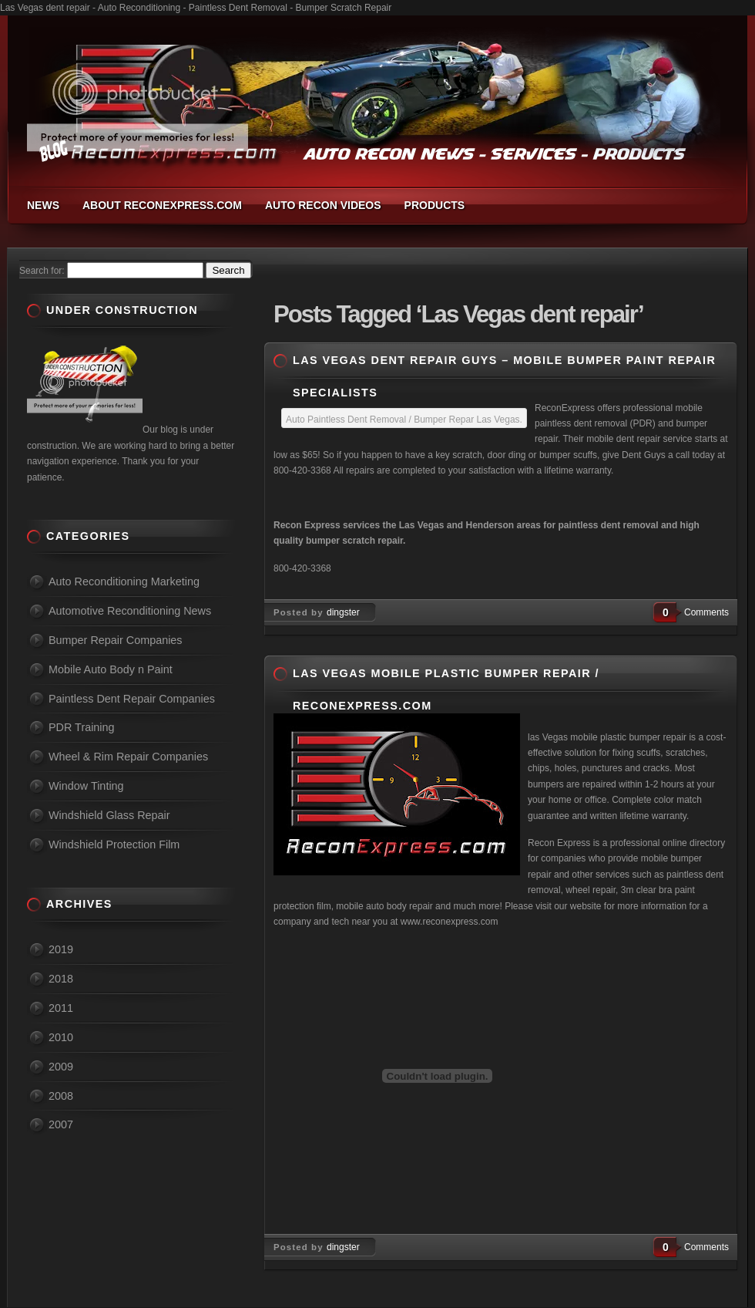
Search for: (42, 270)
